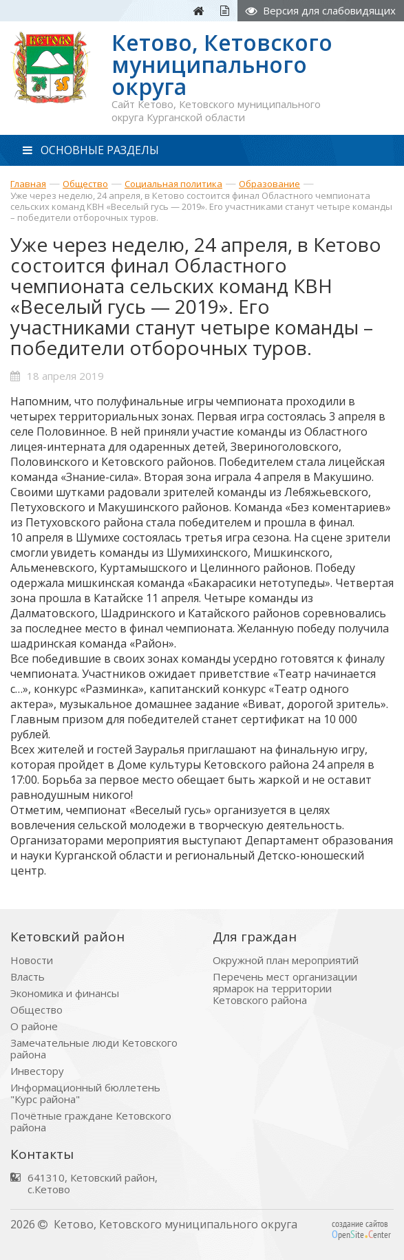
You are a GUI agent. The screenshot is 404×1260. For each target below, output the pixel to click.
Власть (27, 977)
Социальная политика (173, 183)
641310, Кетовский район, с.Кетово (93, 1183)
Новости (31, 960)
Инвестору (37, 1071)
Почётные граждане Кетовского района (90, 1121)
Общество (85, 183)
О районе (34, 1026)
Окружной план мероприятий (286, 960)
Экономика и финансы (64, 993)
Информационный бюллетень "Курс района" (85, 1093)
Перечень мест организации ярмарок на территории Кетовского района (285, 988)
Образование (269, 183)
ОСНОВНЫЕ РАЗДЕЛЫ (91, 150)
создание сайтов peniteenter (361, 1229)
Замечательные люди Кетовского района (94, 1048)
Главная (28, 183)
